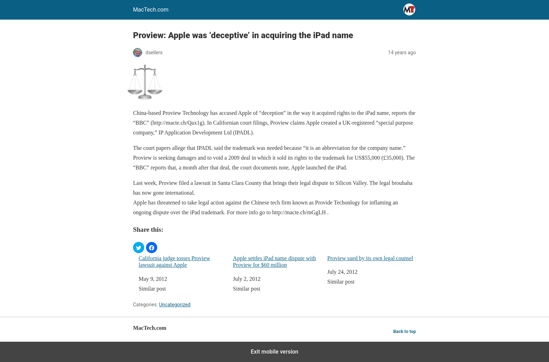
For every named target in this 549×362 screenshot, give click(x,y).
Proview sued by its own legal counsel (370, 258)
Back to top (404, 331)
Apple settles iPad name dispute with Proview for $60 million (274, 261)
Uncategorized (174, 304)
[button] (138, 247)
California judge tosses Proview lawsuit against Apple (174, 261)
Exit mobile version (274, 351)
